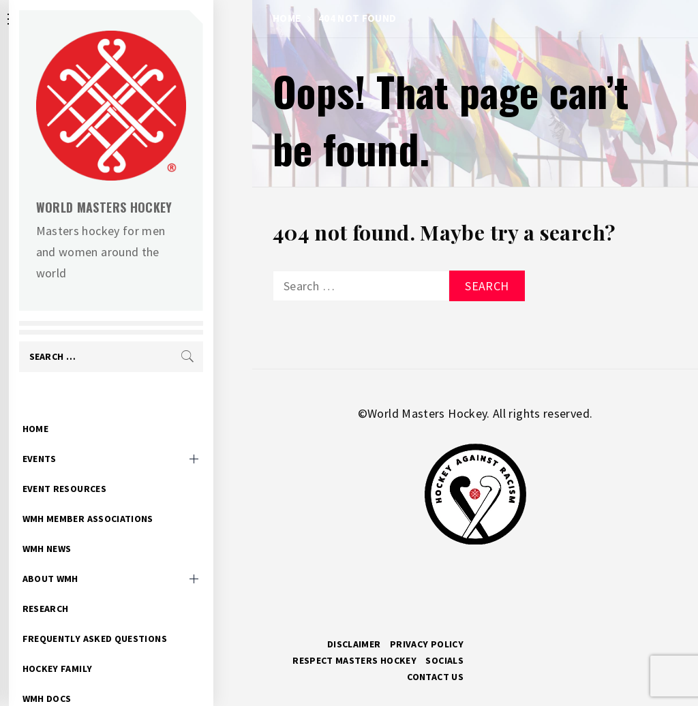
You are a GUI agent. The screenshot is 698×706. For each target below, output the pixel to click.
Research (84, 587)
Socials (444, 660)
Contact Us (435, 677)
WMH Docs (85, 677)
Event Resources (103, 467)
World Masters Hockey (143, 207)
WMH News (85, 527)
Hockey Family (96, 647)
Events (78, 437)
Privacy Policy (427, 644)
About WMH (89, 557)
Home (74, 407)
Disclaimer (354, 644)
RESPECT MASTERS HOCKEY (354, 660)
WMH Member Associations (126, 497)
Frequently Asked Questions (133, 617)
